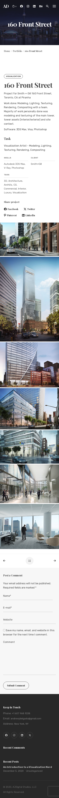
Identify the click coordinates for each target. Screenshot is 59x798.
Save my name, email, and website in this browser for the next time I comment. (28, 632)
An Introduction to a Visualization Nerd (27, 767)
